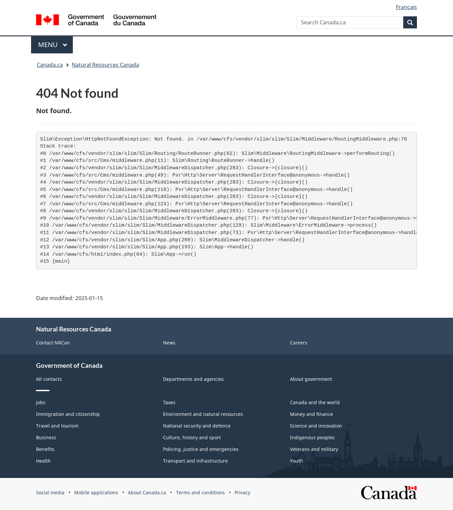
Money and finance (311, 414)
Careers (298, 342)
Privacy (242, 492)
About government (311, 379)
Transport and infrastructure (195, 461)
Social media (50, 492)
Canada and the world (315, 402)
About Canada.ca (147, 492)
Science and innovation (316, 426)
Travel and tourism (57, 426)
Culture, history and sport (192, 437)
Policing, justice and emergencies (201, 449)
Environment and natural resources (203, 414)
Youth (296, 461)
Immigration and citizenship (68, 414)
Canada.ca (50, 64)
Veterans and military (314, 449)
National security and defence (197, 426)
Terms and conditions (200, 492)
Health (43, 461)
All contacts (49, 379)
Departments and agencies (193, 379)
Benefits (45, 449)
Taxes (169, 402)
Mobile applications (96, 492)
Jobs (40, 402)
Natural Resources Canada (105, 64)
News (169, 342)
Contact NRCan (53, 342)
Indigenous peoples (312, 437)
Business (46, 437)
